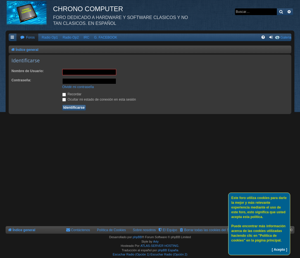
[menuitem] (27, 37)
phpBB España (168, 250)
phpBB (137, 237)
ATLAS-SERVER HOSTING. (160, 245)
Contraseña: (21, 80)
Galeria (285, 37)
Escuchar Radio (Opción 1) (131, 254)
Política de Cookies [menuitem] (111, 230)
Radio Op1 (50, 37)
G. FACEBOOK (105, 37)
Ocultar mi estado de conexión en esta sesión (99, 99)
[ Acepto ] (279, 250)
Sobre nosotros (144, 230)
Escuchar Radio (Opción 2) (169, 254)
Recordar (72, 94)
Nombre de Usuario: (27, 71)
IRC (86, 37)
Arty (156, 241)
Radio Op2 (71, 37)
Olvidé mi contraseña (78, 87)
